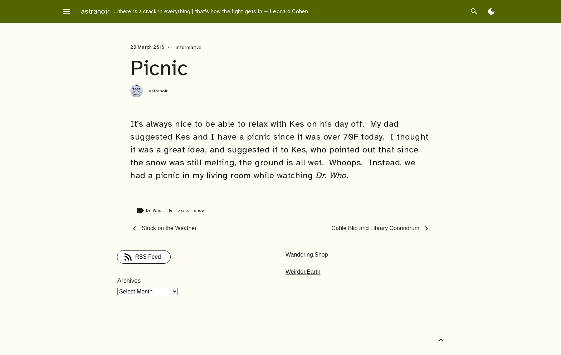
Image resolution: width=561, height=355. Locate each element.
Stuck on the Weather (169, 228)
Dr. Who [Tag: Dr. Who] (154, 210)
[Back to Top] (440, 340)
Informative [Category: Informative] (188, 47)
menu (66, 11)
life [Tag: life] (170, 210)
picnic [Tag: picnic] (184, 210)
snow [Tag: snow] (199, 210)
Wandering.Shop (307, 255)
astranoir (95, 11)
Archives (129, 280)
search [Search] (474, 11)
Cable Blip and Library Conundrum (375, 228)
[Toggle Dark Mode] (491, 11)
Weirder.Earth (303, 272)
